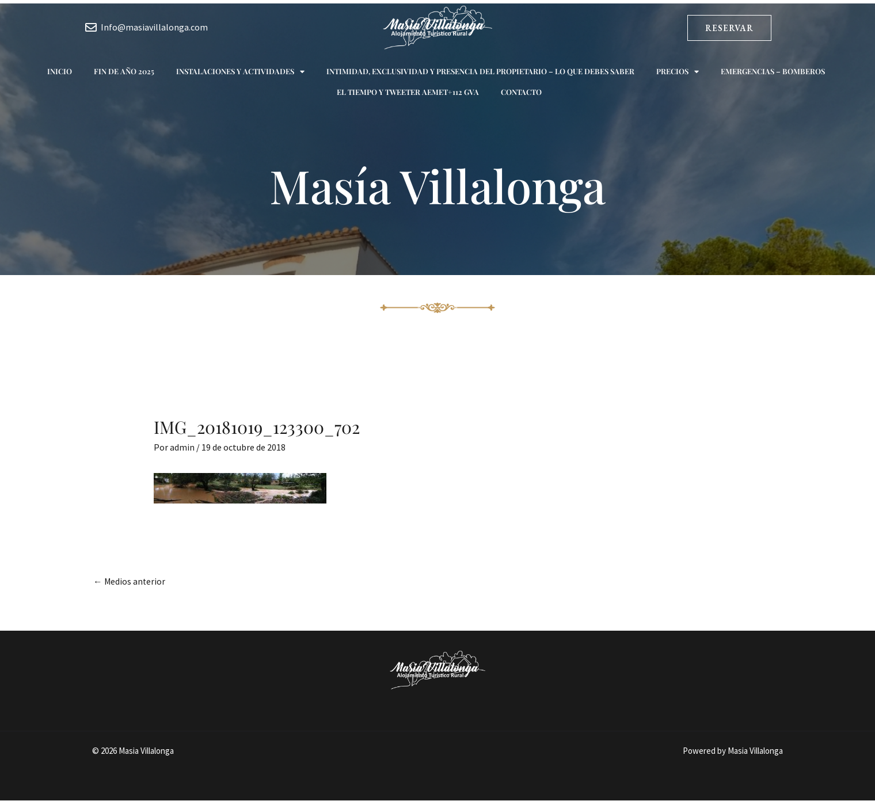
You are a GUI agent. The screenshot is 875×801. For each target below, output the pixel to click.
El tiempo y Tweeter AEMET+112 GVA (408, 92)
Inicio (59, 71)
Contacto (521, 92)
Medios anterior (129, 582)
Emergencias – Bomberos (773, 71)
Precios (677, 71)
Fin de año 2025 (124, 71)
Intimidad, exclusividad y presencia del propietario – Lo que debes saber (480, 71)
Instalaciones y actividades (240, 71)
